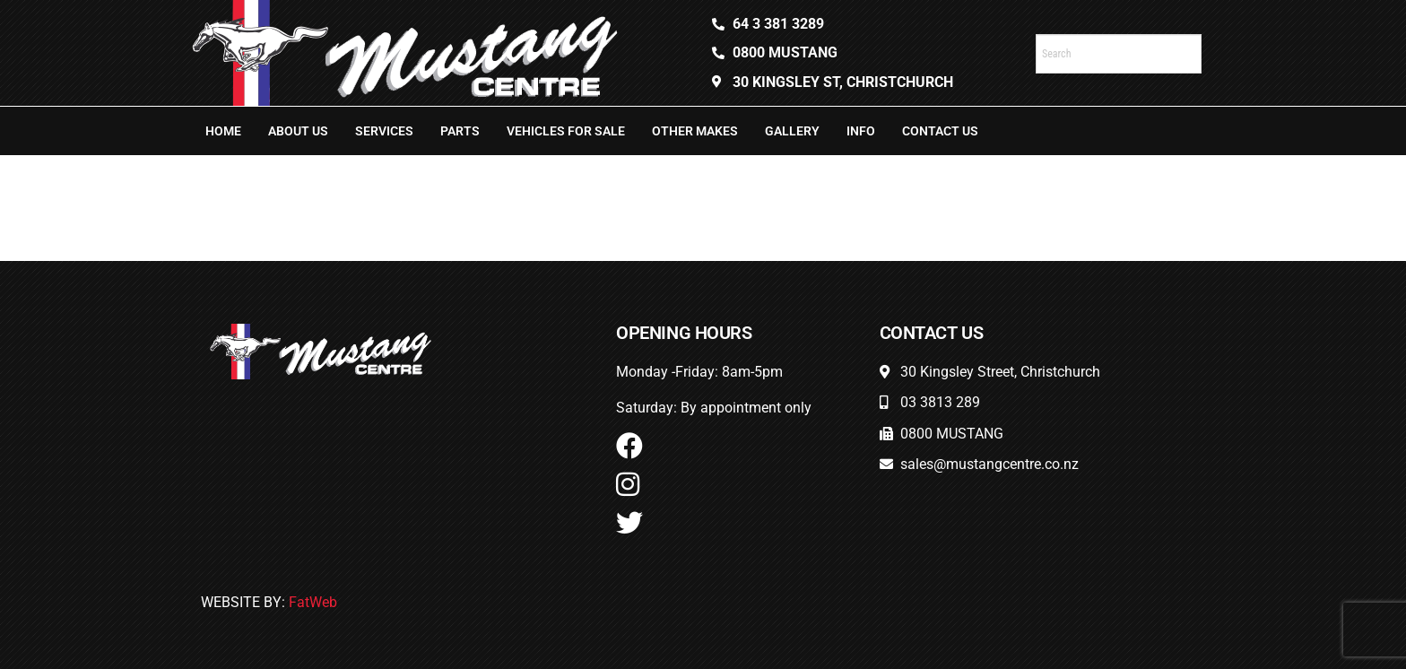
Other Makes (695, 131)
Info (860, 131)
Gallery (792, 131)
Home (223, 131)
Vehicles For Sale (566, 131)
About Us (298, 131)
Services (384, 131)
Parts (460, 131)
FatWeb (313, 602)
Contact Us (940, 131)
